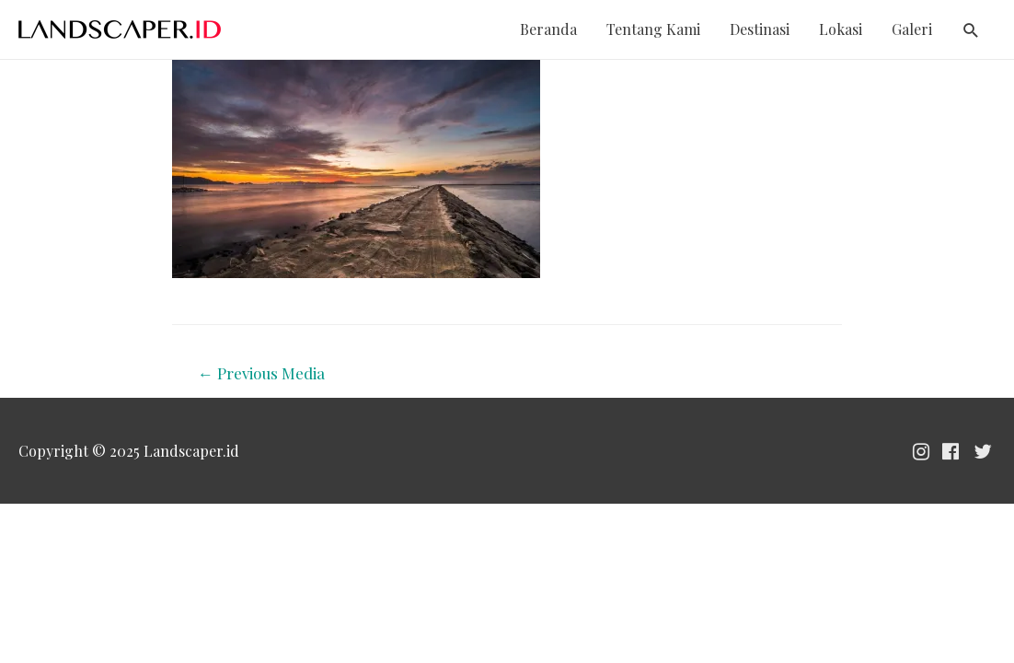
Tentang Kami (653, 29)
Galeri (912, 29)
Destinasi (759, 29)
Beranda (548, 29)
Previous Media (261, 373)
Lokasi (840, 29)
